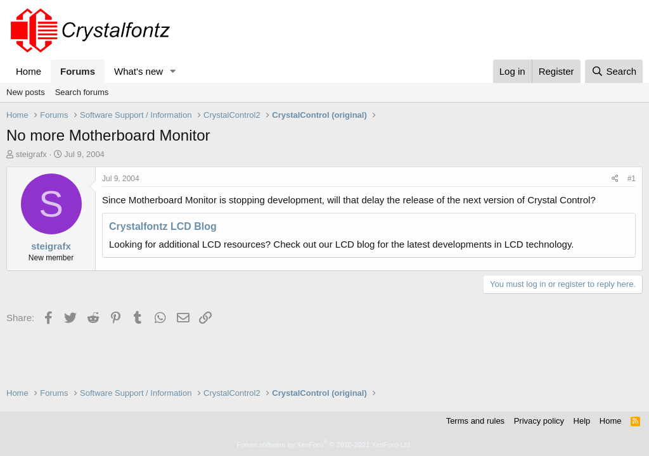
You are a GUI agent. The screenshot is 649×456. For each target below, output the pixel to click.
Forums (77, 71)
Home (28, 71)
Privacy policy (539, 421)
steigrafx (31, 154)
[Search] (614, 71)
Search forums (82, 92)
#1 (631, 178)
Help (582, 421)
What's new (138, 71)
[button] (173, 71)
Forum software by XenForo (324, 444)
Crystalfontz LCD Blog (163, 226)
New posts (25, 92)
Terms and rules (475, 421)
